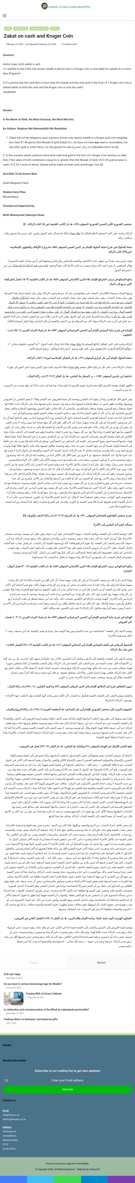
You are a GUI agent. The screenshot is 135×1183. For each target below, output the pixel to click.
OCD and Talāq (12, 974)
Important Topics (39, 28)
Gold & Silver (21, 28)
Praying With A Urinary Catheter (44, 993)
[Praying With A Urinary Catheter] (13, 998)
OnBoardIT (94, 1169)
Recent (101, 962)
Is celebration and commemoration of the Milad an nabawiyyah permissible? (46, 1009)
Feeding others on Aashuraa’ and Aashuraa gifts (31, 1019)
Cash (8, 28)
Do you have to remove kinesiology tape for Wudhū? (33, 984)
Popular (34, 962)
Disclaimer (60, 1163)
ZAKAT (55, 28)
